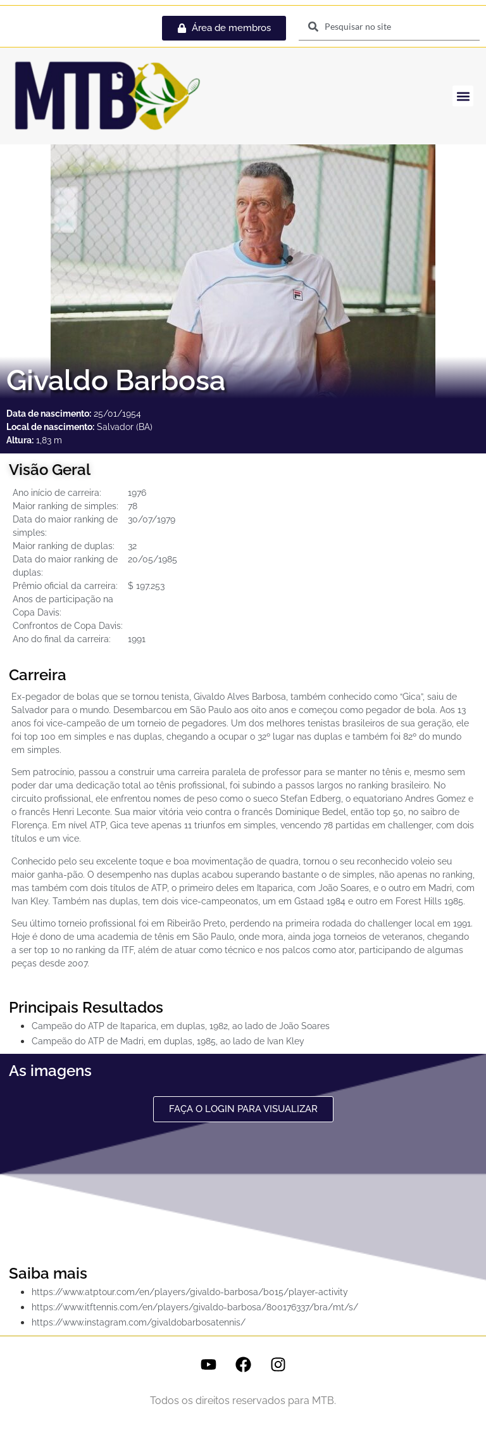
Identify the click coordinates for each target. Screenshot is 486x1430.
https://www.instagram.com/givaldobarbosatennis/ (139, 1322)
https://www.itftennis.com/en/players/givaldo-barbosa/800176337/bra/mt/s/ (195, 1307)
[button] (462, 95)
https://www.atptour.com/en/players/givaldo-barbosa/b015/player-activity (190, 1292)
